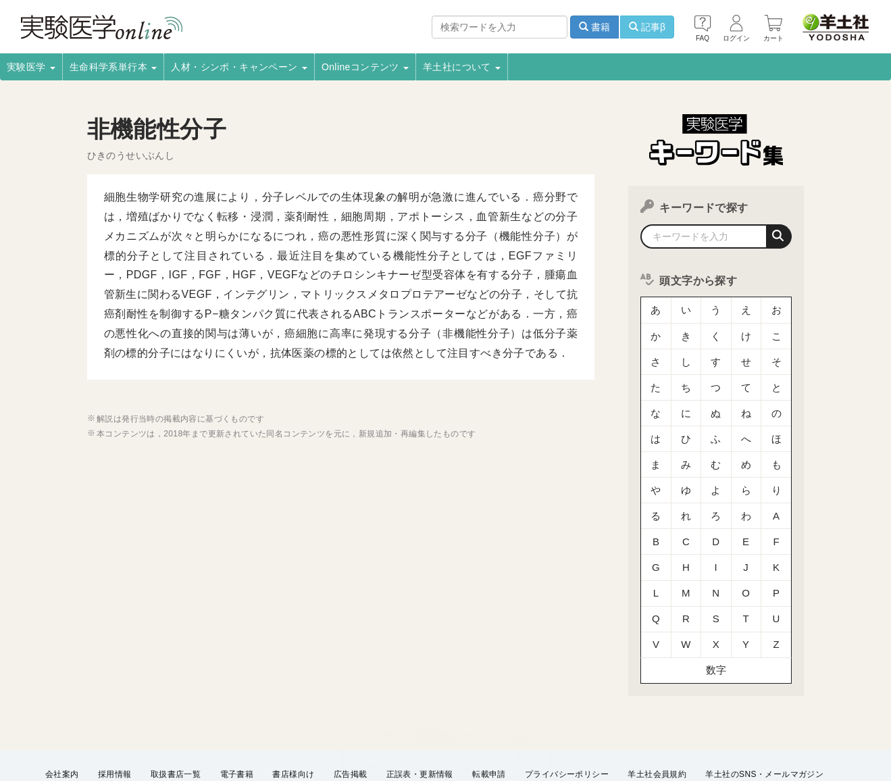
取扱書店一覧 (176, 712)
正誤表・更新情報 (419, 712)
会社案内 (62, 712)
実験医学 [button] (31, 66)
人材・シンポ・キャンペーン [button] (239, 66)
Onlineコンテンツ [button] (365, 66)
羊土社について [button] (462, 66)
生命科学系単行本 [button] (113, 66)
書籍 (594, 27)
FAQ (173, 731)
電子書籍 (237, 712)
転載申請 (489, 712)
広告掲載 (350, 712)
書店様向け (293, 712)
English (284, 731)
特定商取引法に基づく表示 (95, 731)
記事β (647, 27)
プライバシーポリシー (567, 712)
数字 (716, 611)
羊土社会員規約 (657, 712)
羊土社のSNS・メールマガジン (764, 712)
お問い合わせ (226, 731)
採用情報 (115, 712)
